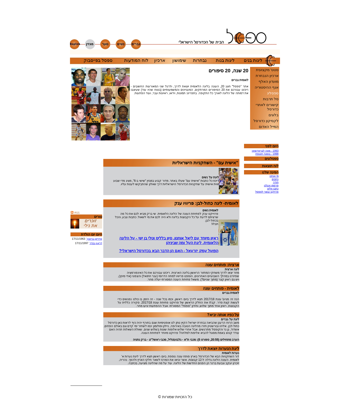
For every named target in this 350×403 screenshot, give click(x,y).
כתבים (275, 179)
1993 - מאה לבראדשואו (265, 150)
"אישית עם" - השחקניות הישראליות (205, 162)
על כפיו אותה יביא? (223, 315)
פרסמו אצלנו (271, 185)
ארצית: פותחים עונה (222, 265)
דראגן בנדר (95, 243)
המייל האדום (269, 126)
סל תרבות (271, 99)
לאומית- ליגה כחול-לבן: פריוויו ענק (206, 203)
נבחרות (200, 60)
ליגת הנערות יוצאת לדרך (218, 348)
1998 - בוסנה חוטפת (267, 153)
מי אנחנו (274, 175)
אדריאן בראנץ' (94, 238)
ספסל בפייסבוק (98, 60)
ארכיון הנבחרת (267, 76)
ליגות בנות (225, 60)
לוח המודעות (136, 60)
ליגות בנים (253, 60)
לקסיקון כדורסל (266, 121)
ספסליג (273, 93)
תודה (276, 182)
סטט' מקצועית (267, 70)
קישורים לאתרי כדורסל (267, 107)
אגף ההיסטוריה (267, 87)
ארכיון (159, 60)
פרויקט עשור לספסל (267, 191)
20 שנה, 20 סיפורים (228, 70)
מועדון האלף (269, 81)
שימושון (179, 60)
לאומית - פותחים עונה (221, 288)
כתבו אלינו (273, 188)
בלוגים (274, 115)
